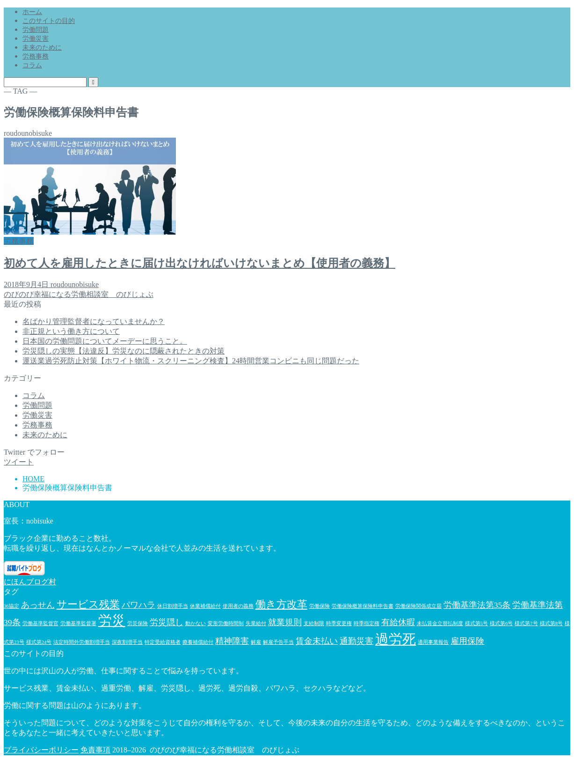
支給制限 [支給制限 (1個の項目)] (314, 623)
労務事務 (35, 56)
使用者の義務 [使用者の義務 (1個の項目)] (238, 606)
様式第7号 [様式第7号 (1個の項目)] (526, 623)
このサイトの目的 (48, 20)
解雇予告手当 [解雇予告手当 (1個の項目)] (278, 642)
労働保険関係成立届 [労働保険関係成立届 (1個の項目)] (418, 606)
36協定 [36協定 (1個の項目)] (11, 606)
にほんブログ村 (30, 582)
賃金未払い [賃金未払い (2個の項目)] (317, 641)
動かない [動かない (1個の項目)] (195, 623)
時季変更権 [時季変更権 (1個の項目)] (339, 623)
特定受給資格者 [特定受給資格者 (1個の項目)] (163, 642)
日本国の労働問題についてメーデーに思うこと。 (104, 341)
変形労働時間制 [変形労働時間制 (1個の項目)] (226, 623)
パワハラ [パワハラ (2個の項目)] (138, 605)
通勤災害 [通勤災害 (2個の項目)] (356, 641)
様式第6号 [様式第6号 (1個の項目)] (501, 623)
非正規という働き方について (71, 331)
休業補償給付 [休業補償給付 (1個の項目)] (205, 606)
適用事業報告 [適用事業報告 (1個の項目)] (433, 642)
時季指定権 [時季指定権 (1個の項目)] (366, 623)
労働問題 (35, 29)
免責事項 (95, 750)
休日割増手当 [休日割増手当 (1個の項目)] (172, 606)
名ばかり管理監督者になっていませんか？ (93, 321)
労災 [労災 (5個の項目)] (111, 620)
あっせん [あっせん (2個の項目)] (38, 605)
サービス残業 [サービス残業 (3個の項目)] (88, 604)
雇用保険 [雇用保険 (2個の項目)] (467, 641)
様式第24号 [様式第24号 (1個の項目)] (39, 642)
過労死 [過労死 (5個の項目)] (395, 639)
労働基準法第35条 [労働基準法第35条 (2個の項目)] (477, 605)
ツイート (19, 462)
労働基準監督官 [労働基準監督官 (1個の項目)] (40, 623)
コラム (32, 65)
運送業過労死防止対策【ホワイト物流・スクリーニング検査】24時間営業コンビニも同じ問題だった (190, 361)
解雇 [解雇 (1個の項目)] (256, 642)
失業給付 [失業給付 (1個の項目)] (256, 623)
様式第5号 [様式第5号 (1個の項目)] (476, 623)
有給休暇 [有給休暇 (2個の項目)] (398, 622)
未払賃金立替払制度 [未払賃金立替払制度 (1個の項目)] (440, 623)
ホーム (32, 11)
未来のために (42, 47)
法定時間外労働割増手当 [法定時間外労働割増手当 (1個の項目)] (81, 642)
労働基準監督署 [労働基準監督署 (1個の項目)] (78, 623)
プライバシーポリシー (41, 750)
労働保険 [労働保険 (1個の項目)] (319, 606)
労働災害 (35, 38)
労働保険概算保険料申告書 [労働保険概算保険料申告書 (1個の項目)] (362, 606)
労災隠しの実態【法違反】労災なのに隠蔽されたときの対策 (123, 351)
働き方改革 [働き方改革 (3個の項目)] (281, 604)
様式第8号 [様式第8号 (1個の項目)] (551, 623)
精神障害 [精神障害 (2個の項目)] (232, 641)
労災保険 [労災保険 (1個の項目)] (137, 623)
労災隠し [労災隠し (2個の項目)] (166, 622)
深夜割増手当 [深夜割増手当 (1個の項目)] (127, 642)
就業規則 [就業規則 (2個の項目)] (285, 622)
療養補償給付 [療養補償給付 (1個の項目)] (197, 642)
